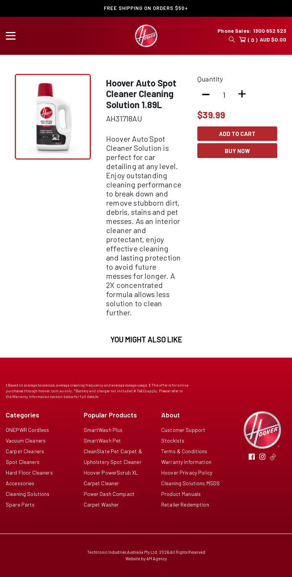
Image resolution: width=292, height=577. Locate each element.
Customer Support (183, 430)
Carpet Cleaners (25, 451)
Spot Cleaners (23, 462)
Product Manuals (181, 494)
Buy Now (237, 150)
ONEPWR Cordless (27, 430)
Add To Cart (237, 133)
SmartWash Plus (103, 430)
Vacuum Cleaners (26, 440)
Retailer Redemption (185, 504)
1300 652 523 (269, 30)
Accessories (20, 483)
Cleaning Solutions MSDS (190, 483)
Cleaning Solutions (28, 494)
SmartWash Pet (102, 440)
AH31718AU (124, 118)
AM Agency (156, 558)
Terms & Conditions (184, 451)
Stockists (172, 440)
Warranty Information (186, 462)
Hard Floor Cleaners (29, 472)
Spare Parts (20, 504)
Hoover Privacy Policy (186, 472)
